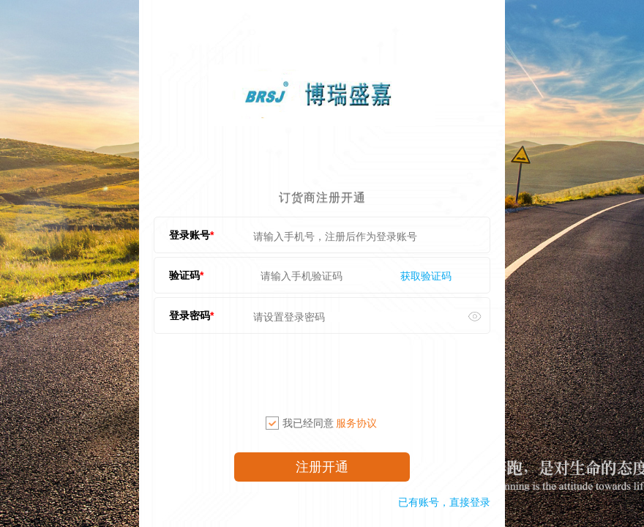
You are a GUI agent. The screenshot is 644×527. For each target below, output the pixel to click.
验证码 (184, 275)
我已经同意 (321, 423)
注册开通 (322, 467)
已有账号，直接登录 (444, 502)
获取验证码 (426, 276)
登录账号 (189, 235)
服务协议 (356, 423)
